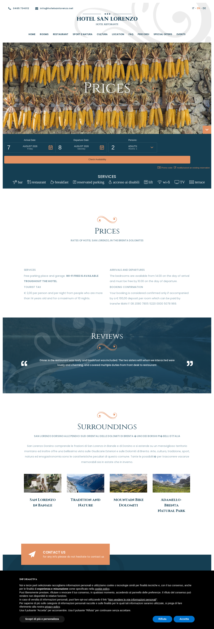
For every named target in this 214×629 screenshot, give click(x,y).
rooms (44, 34)
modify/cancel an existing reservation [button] (192, 156)
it (193, 8)
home (31, 34)
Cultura (102, 34)
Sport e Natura (82, 34)
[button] (30, 147)
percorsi (143, 34)
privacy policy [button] (52, 606)
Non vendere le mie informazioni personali (132, 599)
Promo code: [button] (163, 156)
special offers (163, 34)
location (118, 34)
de (204, 8)
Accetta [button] (184, 618)
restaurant (60, 34)
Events (181, 34)
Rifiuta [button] (162, 618)
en (198, 8)
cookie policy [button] (102, 588)
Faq (131, 34)
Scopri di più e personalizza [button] (42, 618)
